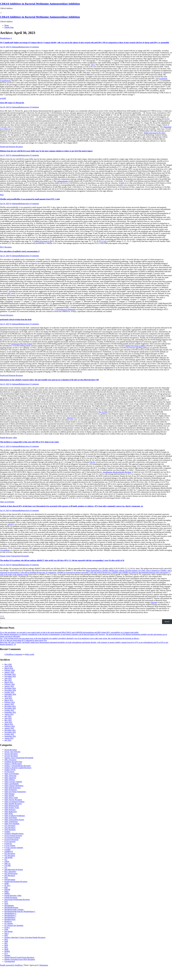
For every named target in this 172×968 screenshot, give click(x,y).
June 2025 (8, 678)
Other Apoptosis (10, 778)
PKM (6, 949)
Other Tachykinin (10, 818)
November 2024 (10, 690)
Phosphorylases (10, 919)
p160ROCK (8, 851)
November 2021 (10, 732)
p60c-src (7, 863)
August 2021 (9, 738)
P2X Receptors (9, 853)
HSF (9, 293)
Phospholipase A (6, 38)
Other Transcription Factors (14, 820)
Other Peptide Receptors (13, 804)
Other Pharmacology (11, 806)
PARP (6, 883)
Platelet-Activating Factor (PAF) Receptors (19, 959)
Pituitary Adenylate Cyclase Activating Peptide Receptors (24, 937)
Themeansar (43, 965)
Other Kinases (9, 794)
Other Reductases (10, 812)
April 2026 (8, 666)
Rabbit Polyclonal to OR (43, 241)
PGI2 (6, 903)
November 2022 (10, 708)
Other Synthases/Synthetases (14, 816)
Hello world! (29, 654)
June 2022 (8, 718)
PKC (6, 943)
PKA (6, 939)
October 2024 (9, 692)
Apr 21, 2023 (4, 446)
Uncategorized (9, 961)
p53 (5, 859)
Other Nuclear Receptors (13, 800)
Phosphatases (9, 905)
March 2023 (8, 700)
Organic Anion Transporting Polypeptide (14, 556)
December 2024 (10, 688)
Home (6, 25)
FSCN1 (92, 462)
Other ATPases (9, 780)
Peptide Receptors (10, 897)
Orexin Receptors (10, 750)
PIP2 (6, 935)
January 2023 (9, 704)
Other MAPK (9, 796)
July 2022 (7, 716)
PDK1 (6, 891)
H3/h (122, 183)
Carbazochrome (62, 181)
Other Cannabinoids (11, 784)
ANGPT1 (10, 524)
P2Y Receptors (9, 855)
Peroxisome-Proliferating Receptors (17, 899)
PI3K (6, 929)
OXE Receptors (10, 830)
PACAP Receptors (10, 873)
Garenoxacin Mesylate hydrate (21, 344)
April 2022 (8, 722)
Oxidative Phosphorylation (13, 834)
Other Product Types (11, 808)
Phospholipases (9, 917)
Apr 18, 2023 (4, 565)
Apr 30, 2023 (4, 47)
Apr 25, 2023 (4, 256)
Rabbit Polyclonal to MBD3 (136, 346)
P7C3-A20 (102, 241)
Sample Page (9, 27)
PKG (6, 947)
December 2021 (10, 730)
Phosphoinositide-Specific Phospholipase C (19, 911)
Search (2, 618)
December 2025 (10, 674)
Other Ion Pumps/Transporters (15, 792)
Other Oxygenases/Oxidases (14, 802)
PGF (6, 901)
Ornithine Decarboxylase (13, 762)
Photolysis (8, 921)
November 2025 (10, 676)
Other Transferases (11, 822)
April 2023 (8, 698)
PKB (6, 941)
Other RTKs (8, 814)
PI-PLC (7, 927)
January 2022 (9, 728)
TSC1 (93, 65)
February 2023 (9, 702)
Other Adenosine (10, 776)
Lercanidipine (5, 550)
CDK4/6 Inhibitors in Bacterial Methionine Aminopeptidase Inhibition (40, 3)
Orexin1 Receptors (11, 754)
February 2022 (9, 726)
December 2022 (10, 706)
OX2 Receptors (9, 828)
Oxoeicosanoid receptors (13, 836)
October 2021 (9, 734)
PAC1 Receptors (6, 247)
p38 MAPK (8, 857)
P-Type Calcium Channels (13, 847)
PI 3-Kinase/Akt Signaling (13, 925)
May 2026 (8, 664)
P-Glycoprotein (9, 842)
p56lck (6, 861)
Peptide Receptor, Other (8, 438)
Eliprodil (154, 602)
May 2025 (8, 680)
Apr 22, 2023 (4, 384)
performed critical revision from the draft (15, 319)
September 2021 (10, 736)
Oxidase (7, 832)
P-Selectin (8, 844)
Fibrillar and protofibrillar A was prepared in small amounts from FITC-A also (30, 199)
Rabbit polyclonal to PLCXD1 (154, 133)
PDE (6, 887)
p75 (5, 867)
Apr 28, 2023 (4, 107)
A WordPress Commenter (13, 654)
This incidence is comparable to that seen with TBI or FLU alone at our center (29, 442)
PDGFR (7, 889)
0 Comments (34, 47)
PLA (6, 953)
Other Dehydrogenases (12, 788)
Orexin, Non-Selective (12, 752)
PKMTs (7, 951)
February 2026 (9, 670)
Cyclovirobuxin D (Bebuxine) (65, 309)
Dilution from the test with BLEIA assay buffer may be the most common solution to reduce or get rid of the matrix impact (46, 151)
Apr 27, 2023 (4, 155)
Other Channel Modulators (13, 786)
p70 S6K (7, 865)
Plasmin (7, 955)
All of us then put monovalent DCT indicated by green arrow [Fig (23, 640)
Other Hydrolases (10, 790)
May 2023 (8, 696)
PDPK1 (7, 893)
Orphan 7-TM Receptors (13, 764)
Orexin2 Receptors (6, 315)
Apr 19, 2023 (4, 510)
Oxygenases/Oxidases (12, 838)
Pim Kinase (8, 931)
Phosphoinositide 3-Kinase (13, 909)
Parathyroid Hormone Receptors (11, 147)
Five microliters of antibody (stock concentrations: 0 (19, 251)
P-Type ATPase (9, 846)
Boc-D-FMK (103, 412)
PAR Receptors (9, 879)
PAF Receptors (9, 875)
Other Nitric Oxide (11, 798)
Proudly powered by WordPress (11, 965)
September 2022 (10, 712)
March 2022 (8, 724)
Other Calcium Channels (13, 782)
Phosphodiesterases (11, 907)
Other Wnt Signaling (11, 824)
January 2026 (9, 672)
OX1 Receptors (9, 826)
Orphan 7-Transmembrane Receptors (17, 766)
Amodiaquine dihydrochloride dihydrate (117, 472)
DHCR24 (70, 418)
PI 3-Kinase (8, 923)
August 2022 (9, 714)
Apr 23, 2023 (4, 324)
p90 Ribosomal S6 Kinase (13, 869)
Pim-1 (6, 933)
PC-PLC (7, 885)
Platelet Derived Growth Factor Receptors (19, 957)
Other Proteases (10, 810)
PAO (6, 877)
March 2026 (8, 668)
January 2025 (9, 686)
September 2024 (10, 694)
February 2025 (9, 684)
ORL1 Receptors (10, 760)
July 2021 (7, 740)
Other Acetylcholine (7, 502)
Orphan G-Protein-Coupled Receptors (17, 768)
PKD (2, 195)
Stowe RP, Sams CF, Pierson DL (12, 103)
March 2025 (8, 682)
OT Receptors (9, 772)
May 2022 (8, 720)
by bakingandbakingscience (20, 47)
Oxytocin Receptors (11, 840)
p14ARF (3, 98)
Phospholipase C (10, 915)
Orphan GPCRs (10, 770)
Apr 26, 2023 (4, 203)
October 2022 (9, 710)
